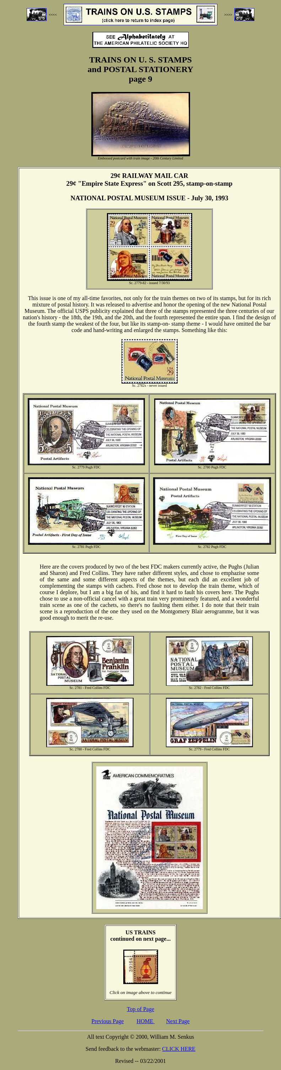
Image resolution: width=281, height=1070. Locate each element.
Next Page (178, 1021)
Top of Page (140, 1009)
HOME (145, 1021)
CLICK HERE (178, 1049)
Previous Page (107, 1021)
